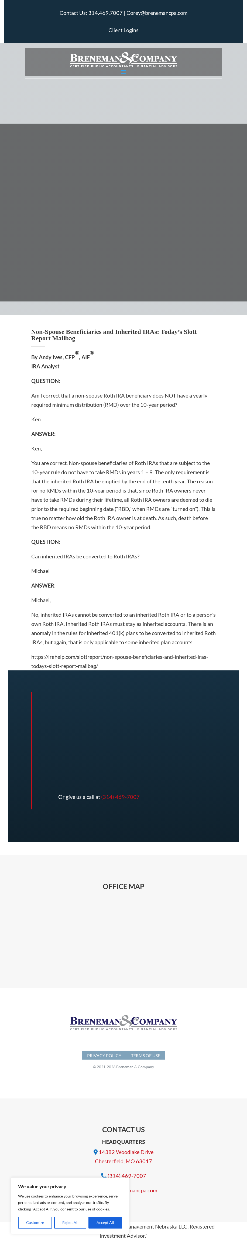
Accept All (105, 1222)
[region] (70, 1206)
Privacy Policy (104, 1055)
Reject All (70, 1222)
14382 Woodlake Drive (126, 1152)
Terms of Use (145, 1055)
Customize (35, 1222)
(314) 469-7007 (120, 796)
